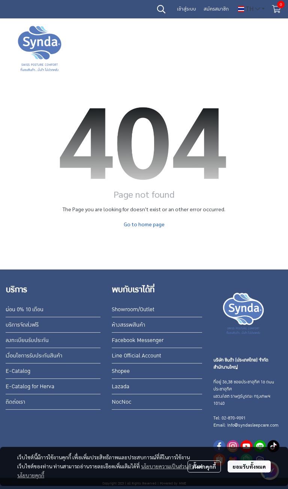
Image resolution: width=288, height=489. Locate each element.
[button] (161, 9)
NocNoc (121, 401)
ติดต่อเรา (15, 401)
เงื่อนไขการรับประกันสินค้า (34, 355)
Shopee (121, 370)
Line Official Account (136, 355)
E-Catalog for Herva (30, 386)
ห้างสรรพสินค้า (128, 324)
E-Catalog (18, 370)
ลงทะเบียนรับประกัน (27, 340)
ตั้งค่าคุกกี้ (204, 466)
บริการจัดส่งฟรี (22, 324)
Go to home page (144, 224)
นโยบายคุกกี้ (30, 475)
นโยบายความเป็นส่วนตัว (167, 466)
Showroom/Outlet (133, 309)
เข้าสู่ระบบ (186, 9)
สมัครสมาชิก (216, 9)
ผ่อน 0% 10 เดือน (25, 309)
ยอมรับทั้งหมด (249, 466)
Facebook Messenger (138, 340)
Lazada (120, 386)
